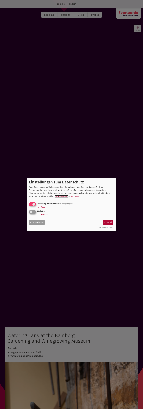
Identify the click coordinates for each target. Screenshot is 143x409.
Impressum (76, 196)
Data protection (62, 196)
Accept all (107, 222)
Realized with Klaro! (106, 228)
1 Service (42, 207)
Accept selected (37, 222)
